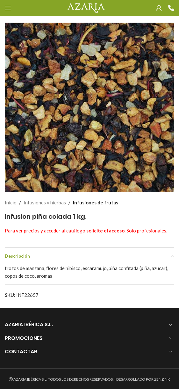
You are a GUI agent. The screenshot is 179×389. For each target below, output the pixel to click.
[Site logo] (85, 7)
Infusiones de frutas (95, 202)
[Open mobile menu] (8, 8)
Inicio (11, 202)
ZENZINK (162, 379)
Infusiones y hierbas (45, 202)
